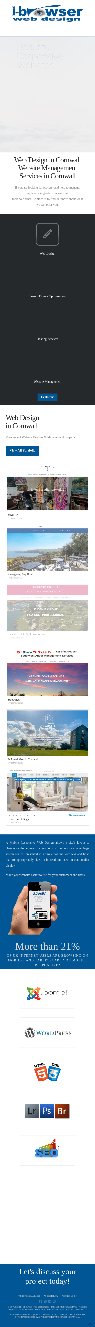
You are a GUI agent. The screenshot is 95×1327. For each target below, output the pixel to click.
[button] (47, 30)
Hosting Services (47, 339)
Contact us (47, 396)
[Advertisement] (47, 1222)
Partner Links (69, 1296)
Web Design (47, 253)
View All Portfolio (22, 450)
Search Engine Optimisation (48, 296)
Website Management (47, 381)
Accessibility (51, 1296)
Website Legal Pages (29, 1296)
